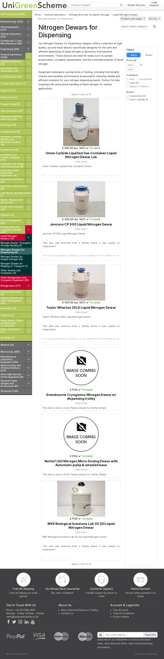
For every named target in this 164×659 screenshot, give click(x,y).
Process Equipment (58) (11, 222)
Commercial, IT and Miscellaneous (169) (11, 42)
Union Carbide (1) (139, 99)
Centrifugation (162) (11, 76)
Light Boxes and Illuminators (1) (16, 194)
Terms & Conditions (123, 613)
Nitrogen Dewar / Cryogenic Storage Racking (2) (16, 244)
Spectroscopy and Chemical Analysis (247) (11, 368)
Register (154, 5)
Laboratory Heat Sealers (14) (14, 187)
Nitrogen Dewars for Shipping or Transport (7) (14, 265)
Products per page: (132, 18)
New (132, 79)
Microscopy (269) (10, 351)
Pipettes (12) (7, 215)
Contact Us (67, 613)
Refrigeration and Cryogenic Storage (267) (11, 229)
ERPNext (153, 654)
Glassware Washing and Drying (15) (11, 118)
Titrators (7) (7, 315)
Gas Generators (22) (12, 111)
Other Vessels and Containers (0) (10, 271)
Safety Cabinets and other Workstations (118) (12, 301)
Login (154, 2)
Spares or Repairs (139, 86)
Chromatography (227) (10, 28)
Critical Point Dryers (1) (13, 83)
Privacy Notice (121, 616)
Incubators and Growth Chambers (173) (10, 157)
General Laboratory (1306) (11, 56)
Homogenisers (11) (10, 131)
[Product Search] (96, 5)
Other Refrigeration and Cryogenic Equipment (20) (15, 279)
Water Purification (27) (10, 330)
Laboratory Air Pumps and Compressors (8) (12, 165)
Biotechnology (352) (12, 21)
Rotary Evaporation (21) (11, 293)
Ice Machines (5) (9, 149)
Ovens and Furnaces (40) (12, 208)
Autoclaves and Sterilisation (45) (10, 69)
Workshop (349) (9, 391)
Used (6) (134, 82)
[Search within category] (138, 26)
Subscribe (150, 634)
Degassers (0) (8, 90)
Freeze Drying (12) (10, 104)
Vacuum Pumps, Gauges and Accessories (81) (9, 383)
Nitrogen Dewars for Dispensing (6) (13, 251)
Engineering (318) (10, 49)
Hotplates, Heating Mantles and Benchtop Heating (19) (11, 140)
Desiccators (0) (9, 97)
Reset (149, 55)
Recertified (146, 79)
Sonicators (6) (8, 308)
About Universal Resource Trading (79, 610)
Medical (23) (7, 344)
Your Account (120, 610)
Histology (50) (8, 124)
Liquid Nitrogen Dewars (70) (9, 237)
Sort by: (153, 18)
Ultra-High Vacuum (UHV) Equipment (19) (12, 375)
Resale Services (136, 5)
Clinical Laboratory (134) (11, 35)
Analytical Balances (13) (11, 62)
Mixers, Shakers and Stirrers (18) (11, 201)
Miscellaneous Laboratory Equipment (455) (9, 359)
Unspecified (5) (138, 96)
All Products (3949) (13, 14)
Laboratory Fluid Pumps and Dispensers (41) (9, 173)
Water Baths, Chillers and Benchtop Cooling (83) (12, 323)
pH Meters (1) (8, 337)
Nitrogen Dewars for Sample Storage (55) (12, 258)
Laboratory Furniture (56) (12, 180)
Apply (134, 55)
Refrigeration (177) (11, 285)
